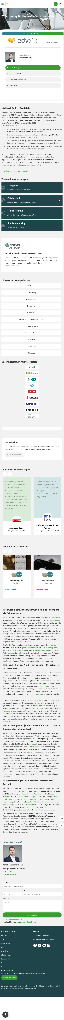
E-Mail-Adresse (8, 883)
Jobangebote (5, 943)
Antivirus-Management (18, 650)
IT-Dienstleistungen (54, 620)
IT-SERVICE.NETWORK (9, 931)
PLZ (4, 891)
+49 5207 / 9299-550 (41, 935)
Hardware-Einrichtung (26, 804)
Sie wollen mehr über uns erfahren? (14, 171)
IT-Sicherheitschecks (40, 708)
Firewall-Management (43, 650)
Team (3, 939)
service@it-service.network (43, 939)
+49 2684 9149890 (15, 74)
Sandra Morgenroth (16, 581)
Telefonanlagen (9, 804)
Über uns (4, 935)
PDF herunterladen (15, 455)
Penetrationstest (9, 711)
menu (61, 4)
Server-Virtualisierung (50, 802)
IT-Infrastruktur (33, 746)
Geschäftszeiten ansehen (18, 80)
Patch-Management (30, 648)
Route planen (14, 85)
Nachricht (6, 898)
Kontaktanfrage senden (17, 68)
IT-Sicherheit (17, 583)
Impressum (5, 963)
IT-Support (51, 628)
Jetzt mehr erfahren (9, 978)
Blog (2, 947)
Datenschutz (5, 959)
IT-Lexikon (4, 951)
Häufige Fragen (6, 955)
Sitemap (4, 967)
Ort (24, 891)
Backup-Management (49, 648)
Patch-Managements (38, 694)
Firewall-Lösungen (44, 686)
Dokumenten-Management (28, 796)
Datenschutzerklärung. (28, 922)
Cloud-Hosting (35, 802)
